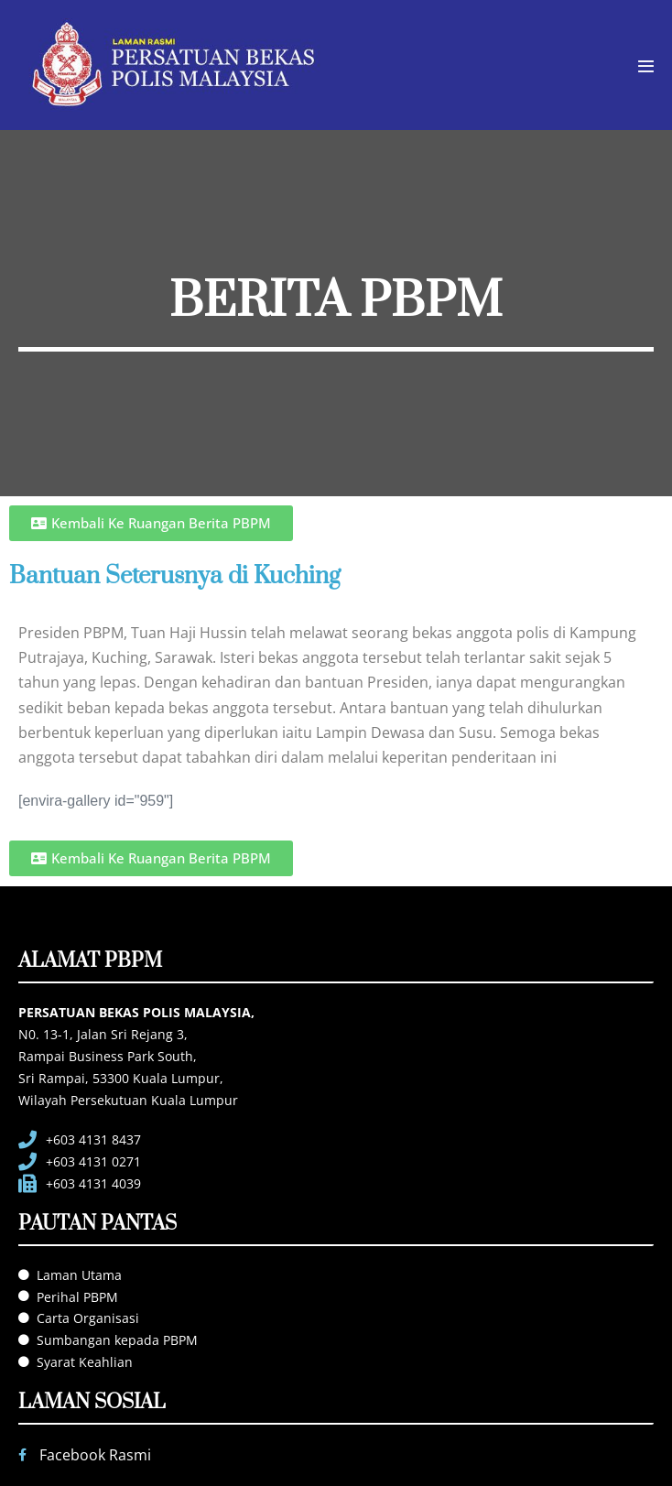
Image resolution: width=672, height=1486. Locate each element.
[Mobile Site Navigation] (646, 66)
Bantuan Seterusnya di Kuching (175, 576)
